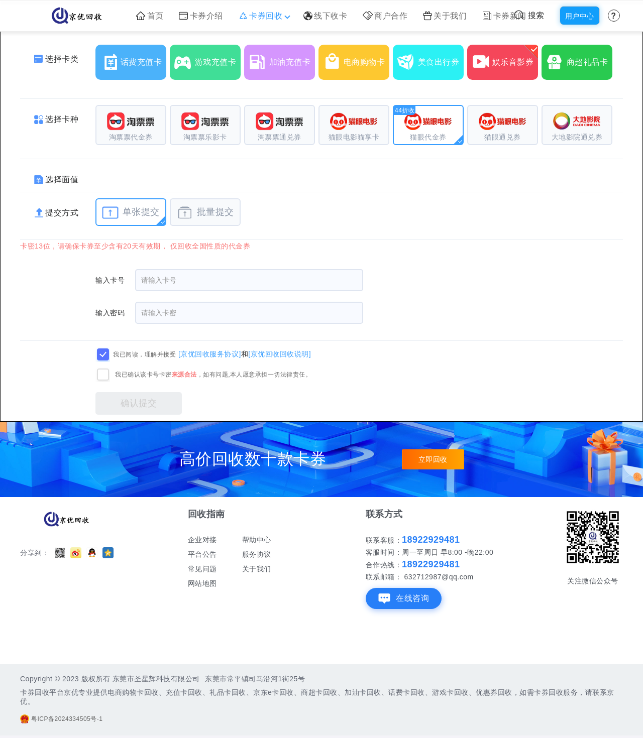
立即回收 (433, 459)
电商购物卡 (356, 58)
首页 (150, 16)
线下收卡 (325, 16)
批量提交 (205, 212)
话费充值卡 (133, 58)
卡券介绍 (201, 16)
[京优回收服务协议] (209, 354)
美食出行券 (430, 58)
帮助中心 (256, 540)
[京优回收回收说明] (279, 354)
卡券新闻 (504, 16)
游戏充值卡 (207, 58)
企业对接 (202, 540)
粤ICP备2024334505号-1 (61, 718)
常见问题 (202, 569)
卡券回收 (263, 16)
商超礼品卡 (579, 58)
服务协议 (256, 554)
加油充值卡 (282, 58)
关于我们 (445, 16)
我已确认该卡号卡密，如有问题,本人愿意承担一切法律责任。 (213, 374)
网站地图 (202, 583)
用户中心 (579, 16)
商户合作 (385, 16)
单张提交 (131, 212)
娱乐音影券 (505, 58)
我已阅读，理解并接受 (144, 354)
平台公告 (202, 554)
